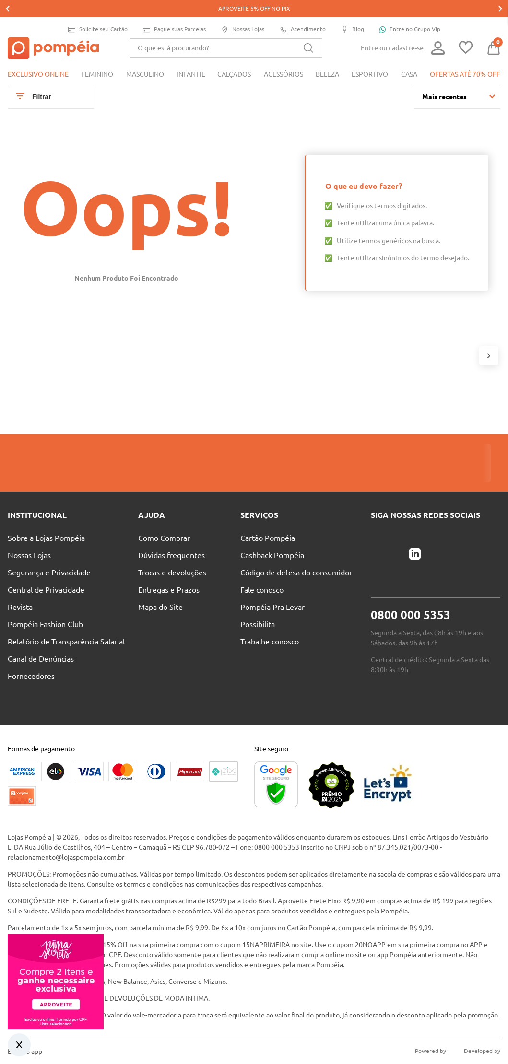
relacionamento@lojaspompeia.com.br (66, 802)
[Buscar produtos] (308, 30)
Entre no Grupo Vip (409, 12)
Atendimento (303, 12)
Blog (352, 12)
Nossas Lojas (242, 12)
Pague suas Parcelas (174, 12)
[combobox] (226, 30)
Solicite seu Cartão (98, 12)
